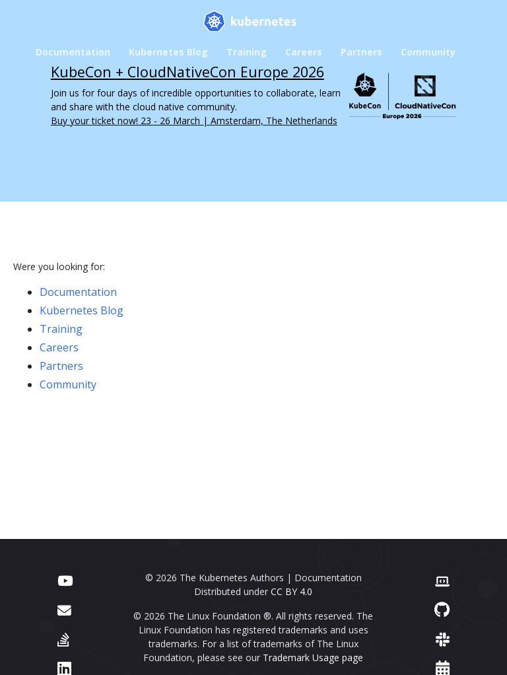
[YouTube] (65, 579)
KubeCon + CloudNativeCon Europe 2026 (187, 71)
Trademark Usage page (313, 657)
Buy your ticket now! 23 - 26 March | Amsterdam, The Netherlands (194, 120)
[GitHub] (442, 609)
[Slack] (443, 639)
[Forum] (64, 609)
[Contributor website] (442, 579)
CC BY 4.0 (291, 591)
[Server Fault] (63, 639)
